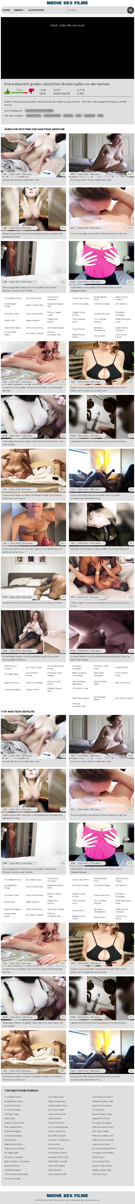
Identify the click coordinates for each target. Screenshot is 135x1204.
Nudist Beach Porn (57, 1105)
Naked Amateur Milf (102, 1101)
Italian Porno (55, 1170)
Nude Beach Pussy (13, 1101)
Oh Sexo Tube (11, 1114)
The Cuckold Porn (13, 1127)
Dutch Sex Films (12, 1105)
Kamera (68, 115)
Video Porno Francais (103, 1140)
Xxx (79, 115)
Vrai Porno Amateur (102, 1097)
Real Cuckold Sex (56, 1101)
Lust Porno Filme (101, 1144)
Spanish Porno (11, 1165)
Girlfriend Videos (12, 1170)
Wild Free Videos (12, 1131)
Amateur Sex (33, 115)
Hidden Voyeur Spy (101, 1170)
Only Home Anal (56, 1114)
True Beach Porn (12, 1097)
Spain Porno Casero (102, 1105)
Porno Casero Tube (102, 1114)
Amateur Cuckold (13, 1157)
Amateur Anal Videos (103, 1152)
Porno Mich (54, 1144)
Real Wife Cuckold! (57, 1161)
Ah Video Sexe (11, 1152)
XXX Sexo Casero (100, 1131)
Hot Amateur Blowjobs (16, 1174)
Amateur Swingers (101, 1122)
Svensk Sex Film (56, 1122)
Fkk (100, 115)
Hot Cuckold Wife (57, 1174)
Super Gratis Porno (14, 1122)
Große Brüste (52, 115)
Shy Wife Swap (56, 1097)
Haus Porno (10, 1140)
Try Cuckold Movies (58, 1127)
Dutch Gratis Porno (102, 1165)
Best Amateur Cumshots (17, 1161)
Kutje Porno (98, 1157)
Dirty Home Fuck (101, 1161)
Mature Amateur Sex (102, 1135)
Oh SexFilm (98, 1109)
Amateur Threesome (58, 1140)
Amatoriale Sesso (13, 1135)
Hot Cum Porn (99, 1174)
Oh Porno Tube (12, 1178)
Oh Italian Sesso (56, 1109)
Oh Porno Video (12, 1109)
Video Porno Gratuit (14, 1148)
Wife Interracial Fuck (102, 1127)
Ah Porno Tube (56, 1148)
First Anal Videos (56, 1165)
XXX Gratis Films (56, 1131)
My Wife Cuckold (56, 1135)
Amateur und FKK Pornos (39, 111)
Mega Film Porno (101, 1118)
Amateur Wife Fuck (58, 1157)
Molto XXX (9, 1118)
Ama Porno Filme (57, 1152)
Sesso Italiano (55, 1118)
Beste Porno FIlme (13, 1144)
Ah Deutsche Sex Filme (103, 1148)
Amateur (89, 115)
